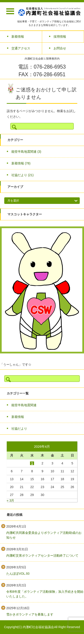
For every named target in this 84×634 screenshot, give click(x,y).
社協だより (22, 175)
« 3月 (10, 500)
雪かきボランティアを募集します (29, 614)
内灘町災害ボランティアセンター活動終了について (42, 555)
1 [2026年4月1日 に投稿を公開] (32, 463)
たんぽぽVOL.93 (17, 573)
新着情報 (20, 163)
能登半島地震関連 (26, 151)
